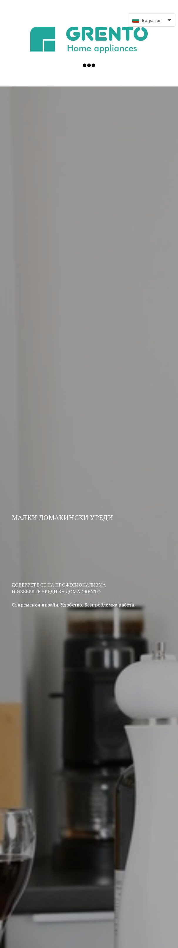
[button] (151, 20)
